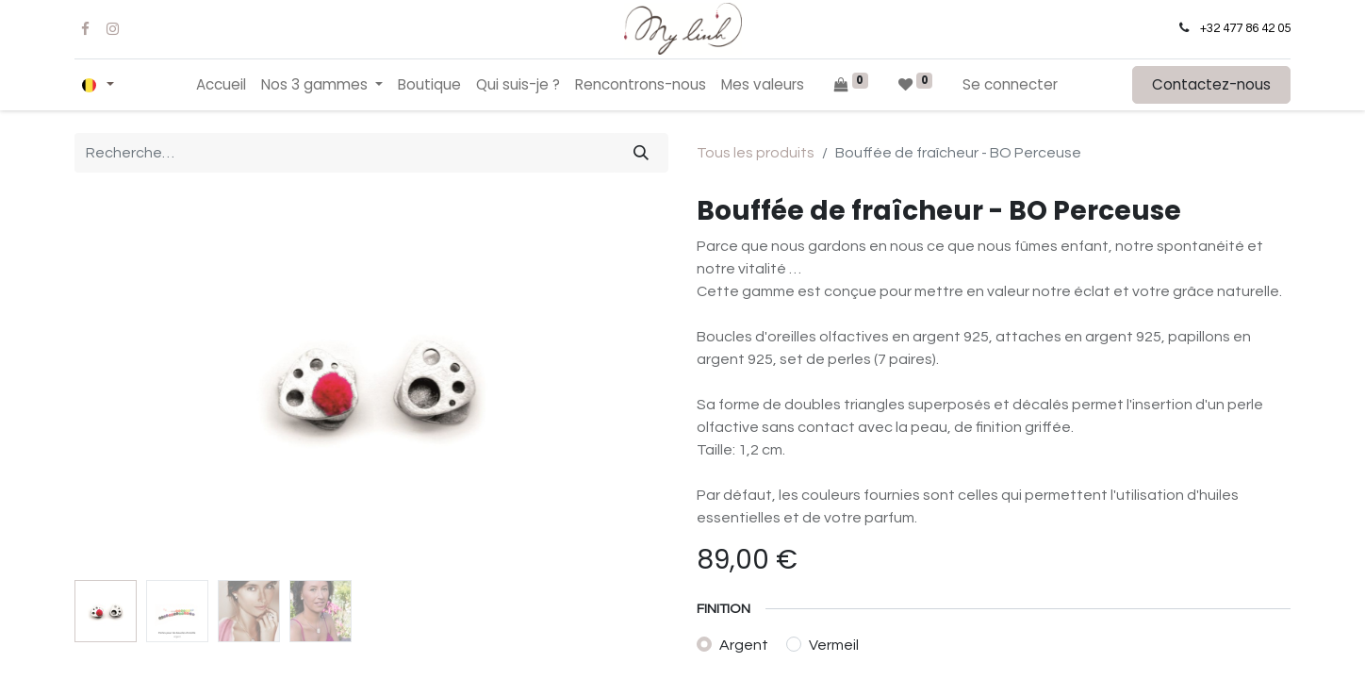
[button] (987, 417)
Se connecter (1010, 84)
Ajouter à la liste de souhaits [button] (812, 469)
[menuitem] (221, 85)
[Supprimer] (720, 417)
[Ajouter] (817, 417)
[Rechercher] (641, 153)
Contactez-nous (1211, 84)
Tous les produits (755, 152)
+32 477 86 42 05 (1245, 28)
